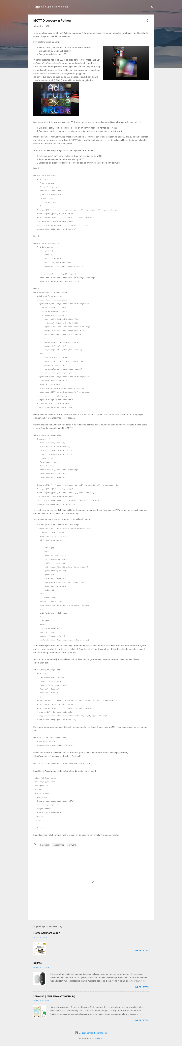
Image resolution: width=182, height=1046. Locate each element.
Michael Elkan (99, 1038)
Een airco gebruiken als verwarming (54, 996)
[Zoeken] (152, 7)
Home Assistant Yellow (46, 932)
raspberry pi (58, 845)
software (71, 845)
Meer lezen (142, 950)
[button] (147, 21)
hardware (44, 845)
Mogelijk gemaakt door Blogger (91, 1033)
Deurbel (37, 962)
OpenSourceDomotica (51, 7)
